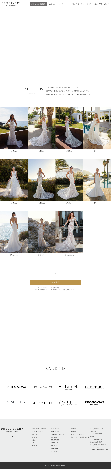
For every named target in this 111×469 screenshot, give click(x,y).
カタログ (106, 4)
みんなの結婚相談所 (96, 442)
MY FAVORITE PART (96, 439)
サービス (89, 4)
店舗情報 (73, 428)
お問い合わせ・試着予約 (38, 4)
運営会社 (73, 431)
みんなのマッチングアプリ (98, 445)
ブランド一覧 (75, 4)
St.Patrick (54, 437)
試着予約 (55, 282)
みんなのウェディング (96, 428)
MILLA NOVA (55, 431)
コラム (96, 4)
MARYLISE (54, 445)
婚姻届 (92, 436)
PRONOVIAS (55, 451)
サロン (83, 4)
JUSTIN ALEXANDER (57, 434)
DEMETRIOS (55, 440)
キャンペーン (66, 4)
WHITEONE (54, 448)
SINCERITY (54, 443)
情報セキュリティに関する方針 (80, 437)
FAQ (100, 4)
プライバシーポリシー (77, 434)
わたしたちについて (54, 4)
